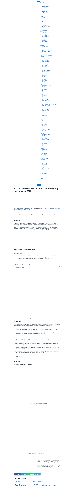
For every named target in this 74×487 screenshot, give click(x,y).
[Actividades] (43, 214)
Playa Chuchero (45, 79)
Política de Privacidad (45, 180)
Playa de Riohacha (45, 62)
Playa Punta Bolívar (45, 86)
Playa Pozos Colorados (45, 10)
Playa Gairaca (43, 40)
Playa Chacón (44, 142)
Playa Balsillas (44, 135)
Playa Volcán (44, 153)
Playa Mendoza (45, 108)
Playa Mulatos (44, 170)
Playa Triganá (44, 121)
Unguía (42, 148)
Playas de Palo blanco (46, 73)
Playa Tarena (44, 149)
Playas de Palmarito (46, 113)
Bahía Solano (43, 154)
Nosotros (41, 177)
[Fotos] (54, 214)
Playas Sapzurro (45, 120)
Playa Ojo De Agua (45, 64)
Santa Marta (42, 2)
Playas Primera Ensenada (47, 103)
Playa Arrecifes (43, 42)
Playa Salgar (44, 96)
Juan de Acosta (44, 164)
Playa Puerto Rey (45, 125)
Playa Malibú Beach (45, 138)
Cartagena (42, 16)
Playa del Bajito (45, 147)
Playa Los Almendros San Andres (47, 50)
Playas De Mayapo (45, 60)
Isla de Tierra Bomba (45, 137)
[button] (17, 474)
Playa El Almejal (45, 155)
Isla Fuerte (43, 157)
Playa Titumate (45, 150)
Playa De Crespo (44, 25)
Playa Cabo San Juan (45, 36)
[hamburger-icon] (38, 1)
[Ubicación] (19, 214)
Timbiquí (42, 140)
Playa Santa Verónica (46, 165)
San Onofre (43, 133)
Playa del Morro (45, 145)
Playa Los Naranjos (44, 41)
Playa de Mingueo (45, 66)
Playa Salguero (43, 3)
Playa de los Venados (46, 130)
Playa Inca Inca (44, 7)
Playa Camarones (45, 61)
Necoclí (42, 172)
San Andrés (42, 45)
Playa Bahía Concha (45, 37)
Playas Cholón (44, 163)
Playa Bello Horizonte (45, 6)
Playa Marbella (43, 22)
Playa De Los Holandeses (46, 67)
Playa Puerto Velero (45, 109)
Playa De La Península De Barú (47, 93)
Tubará (42, 106)
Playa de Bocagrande (45, 17)
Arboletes (42, 152)
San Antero (43, 84)
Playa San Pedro (45, 81)
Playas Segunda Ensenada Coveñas (49, 104)
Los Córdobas (43, 123)
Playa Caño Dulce (45, 110)
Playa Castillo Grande (45, 20)
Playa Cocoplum (44, 49)
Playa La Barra (44, 78)
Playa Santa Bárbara (46, 168)
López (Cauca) (43, 167)
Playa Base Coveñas (46, 105)
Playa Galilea (44, 124)
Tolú (41, 69)
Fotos (54, 215)
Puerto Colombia (44, 95)
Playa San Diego (45, 158)
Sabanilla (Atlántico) (45, 175)
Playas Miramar (45, 99)
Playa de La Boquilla (44, 30)
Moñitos (42, 169)
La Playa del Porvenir (46, 88)
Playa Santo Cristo (44, 11)
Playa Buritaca (43, 15)
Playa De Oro (43, 24)
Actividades (43, 215)
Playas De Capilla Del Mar (45, 26)
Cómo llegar (31, 215)
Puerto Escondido (44, 174)
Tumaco (42, 144)
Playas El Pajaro (45, 65)
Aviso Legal (43, 182)
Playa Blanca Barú (45, 91)
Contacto (42, 178)
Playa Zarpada (43, 54)
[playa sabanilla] (37, 240)
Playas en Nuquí (44, 127)
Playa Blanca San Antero (46, 85)
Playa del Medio (44, 44)
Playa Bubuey (44, 143)
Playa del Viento (45, 132)
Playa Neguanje (44, 39)
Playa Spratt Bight (44, 46)
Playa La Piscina (44, 35)
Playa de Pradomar (45, 98)
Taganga (42, 114)
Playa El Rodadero (44, 5)
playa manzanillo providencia (46, 55)
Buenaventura (43, 74)
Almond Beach (43, 56)
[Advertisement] (37, 200)
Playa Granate (44, 116)
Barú (42, 90)
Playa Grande (44, 115)
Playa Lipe (43, 14)
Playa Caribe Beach (45, 100)
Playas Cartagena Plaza (45, 29)
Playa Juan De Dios (45, 75)
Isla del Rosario (44, 162)
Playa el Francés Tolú (46, 70)
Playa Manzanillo (44, 19)
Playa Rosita (44, 118)
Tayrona (41, 31)
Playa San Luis (43, 47)
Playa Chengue (44, 34)
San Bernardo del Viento (45, 129)
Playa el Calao (44, 89)
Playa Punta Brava (45, 160)
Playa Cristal (43, 32)
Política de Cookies (44, 179)
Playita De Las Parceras (45, 51)
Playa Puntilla (44, 94)
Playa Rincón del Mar (46, 134)
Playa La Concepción (46, 83)
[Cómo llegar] (31, 214)
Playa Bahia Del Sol (44, 27)
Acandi (42, 119)
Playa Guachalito (45, 128)
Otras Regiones (42, 57)
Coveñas (42, 101)
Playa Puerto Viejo (45, 71)
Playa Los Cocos (44, 8)
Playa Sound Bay (44, 52)
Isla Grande (43, 159)
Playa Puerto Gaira (44, 12)
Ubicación (20, 215)
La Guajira (43, 59)
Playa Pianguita (45, 76)
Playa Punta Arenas (45, 139)
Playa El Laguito (44, 21)
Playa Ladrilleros (45, 80)
